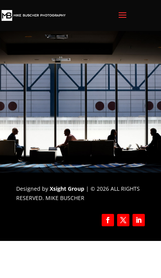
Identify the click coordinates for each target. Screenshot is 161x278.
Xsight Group (67, 188)
